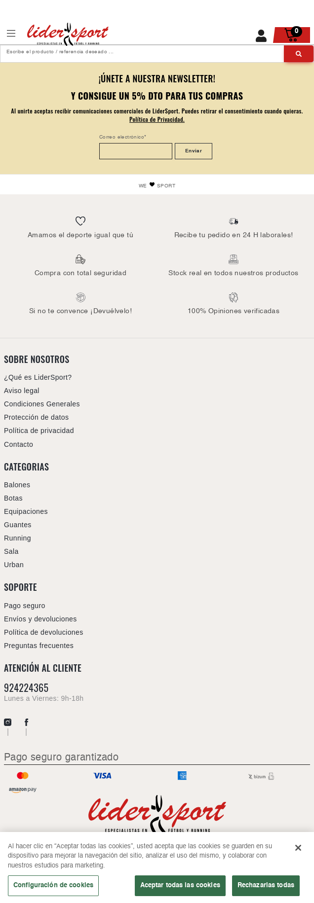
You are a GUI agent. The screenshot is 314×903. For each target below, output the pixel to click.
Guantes (18, 525)
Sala (11, 551)
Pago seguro (24, 606)
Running (17, 538)
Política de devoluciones (43, 632)
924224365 (26, 688)
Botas (13, 498)
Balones (17, 485)
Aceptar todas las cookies (180, 888)
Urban (14, 565)
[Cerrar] (298, 850)
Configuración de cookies (53, 888)
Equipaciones (26, 511)
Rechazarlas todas (265, 888)
